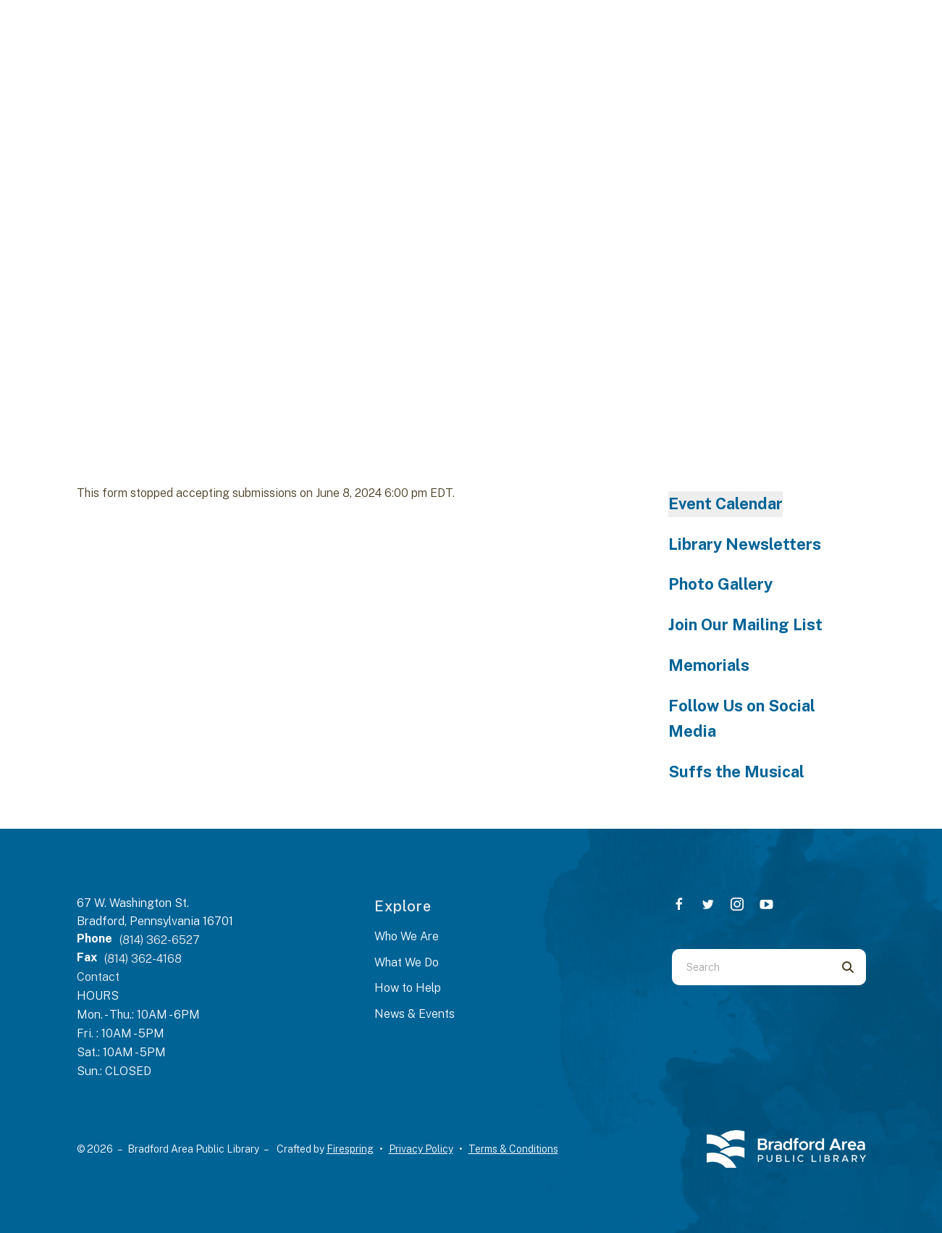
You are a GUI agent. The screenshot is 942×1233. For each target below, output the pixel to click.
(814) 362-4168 (143, 959)
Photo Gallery (720, 583)
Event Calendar (725, 503)
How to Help (407, 988)
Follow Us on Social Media (741, 718)
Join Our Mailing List (745, 624)
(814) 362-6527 (159, 940)
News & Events (414, 1014)
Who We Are (406, 936)
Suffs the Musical (736, 771)
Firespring (350, 1149)
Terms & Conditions (513, 1149)
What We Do (406, 962)
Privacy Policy (421, 1149)
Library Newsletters (744, 544)
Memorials (708, 665)
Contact (98, 977)
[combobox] (751, 967)
